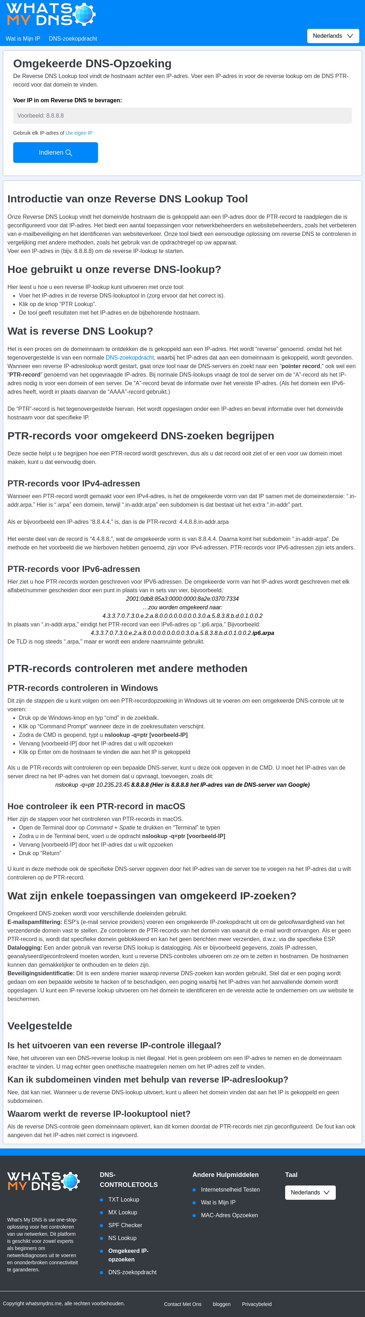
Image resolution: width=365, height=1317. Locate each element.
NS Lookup (122, 1238)
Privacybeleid (257, 1304)
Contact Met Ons (182, 1304)
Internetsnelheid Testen (230, 1190)
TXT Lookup (123, 1200)
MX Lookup (122, 1212)
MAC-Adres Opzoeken (229, 1215)
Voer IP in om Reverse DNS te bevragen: (67, 100)
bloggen (222, 1304)
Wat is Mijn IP (23, 39)
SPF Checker (125, 1225)
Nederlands (310, 1192)
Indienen (55, 152)
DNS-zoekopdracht (73, 39)
